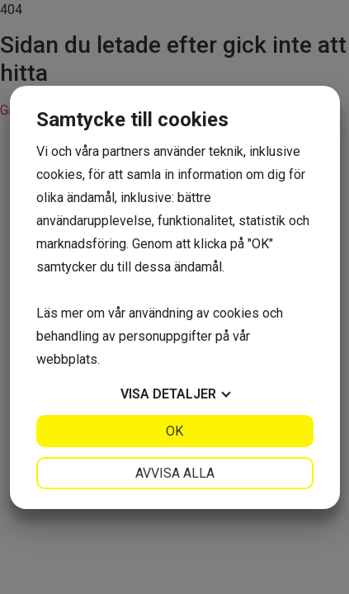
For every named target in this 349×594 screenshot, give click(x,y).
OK (174, 431)
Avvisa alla (175, 473)
